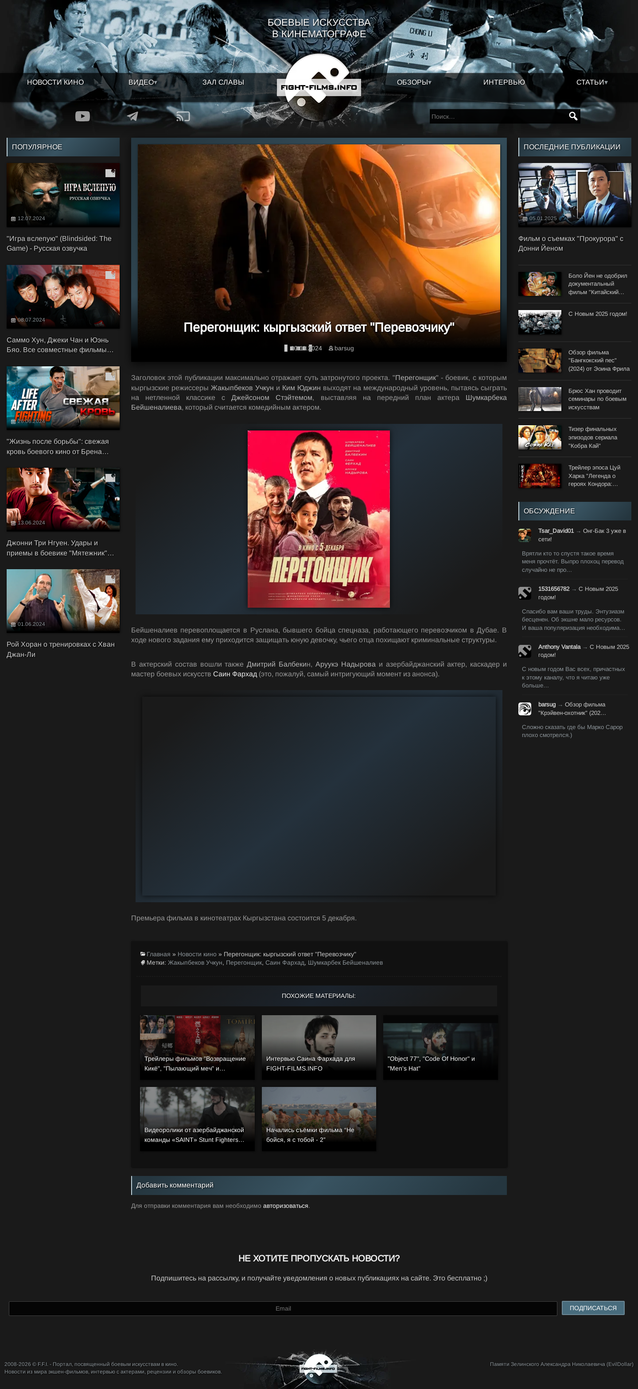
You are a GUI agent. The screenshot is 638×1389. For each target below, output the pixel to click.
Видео (141, 82)
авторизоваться (285, 1205)
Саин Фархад (235, 674)
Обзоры (412, 82)
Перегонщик (244, 962)
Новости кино (55, 82)
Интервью (504, 82)
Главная (159, 954)
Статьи (590, 82)
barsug (344, 348)
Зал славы (223, 82)
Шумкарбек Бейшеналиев (345, 962)
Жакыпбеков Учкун (195, 962)
